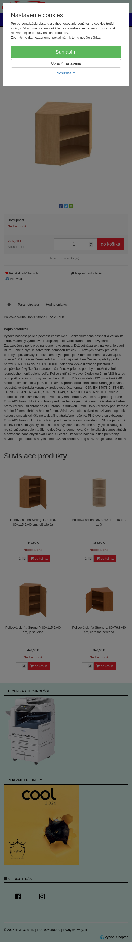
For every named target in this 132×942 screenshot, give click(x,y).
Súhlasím (65, 52)
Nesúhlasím (66, 73)
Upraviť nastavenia (66, 63)
